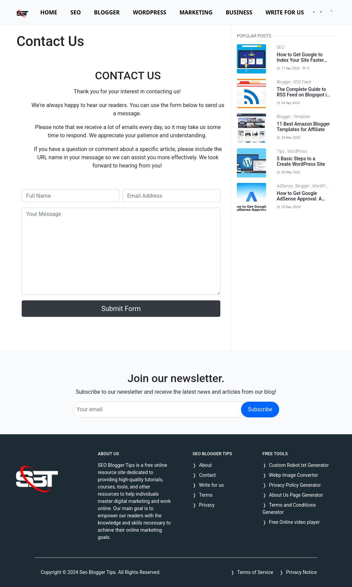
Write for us (211, 485)
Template (301, 116)
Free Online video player (294, 522)
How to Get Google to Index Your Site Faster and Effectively (300, 60)
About (205, 465)
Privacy (206, 505)
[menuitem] (49, 12)
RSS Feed (302, 82)
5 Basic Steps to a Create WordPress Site (301, 161)
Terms (205, 495)
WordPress (297, 151)
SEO (280, 47)
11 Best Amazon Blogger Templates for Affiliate (303, 127)
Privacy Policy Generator (295, 485)
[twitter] (313, 12)
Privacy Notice (301, 572)
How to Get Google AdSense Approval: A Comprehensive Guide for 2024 (300, 202)
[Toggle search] (332, 11)
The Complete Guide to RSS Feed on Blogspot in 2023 (303, 95)
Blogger (284, 82)
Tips (281, 151)
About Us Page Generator (296, 495)
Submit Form (121, 308)
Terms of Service (255, 572)
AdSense (285, 186)
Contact (207, 475)
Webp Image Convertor (293, 475)
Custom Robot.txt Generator (299, 465)
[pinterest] (321, 12)
